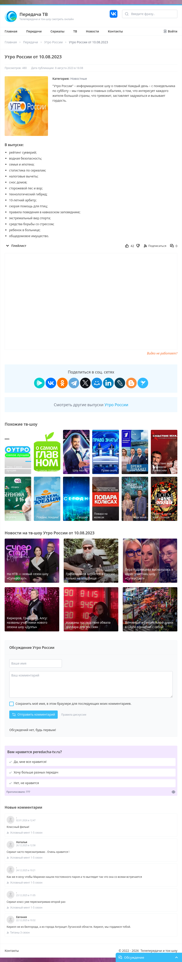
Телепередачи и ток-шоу (159, 951)
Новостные (78, 78)
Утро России (53, 42)
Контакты (115, 31)
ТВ (75, 31)
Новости (92, 31)
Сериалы (57, 31)
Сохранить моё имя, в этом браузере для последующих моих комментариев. (73, 703)
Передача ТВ (33, 14)
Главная (11, 31)
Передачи (34, 31)
